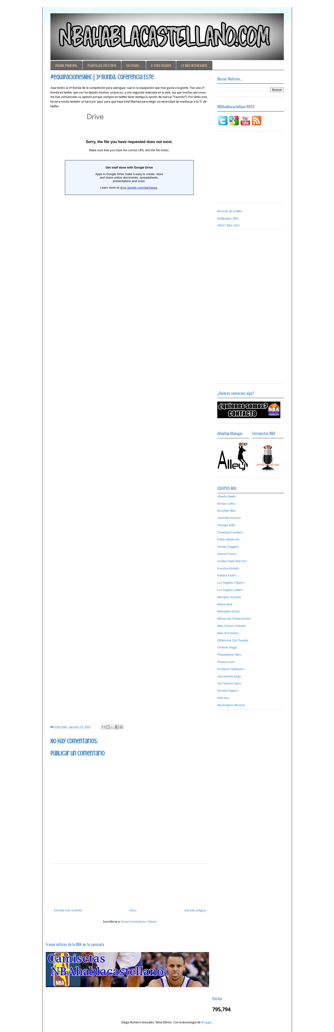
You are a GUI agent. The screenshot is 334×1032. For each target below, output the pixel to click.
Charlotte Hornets (229, 518)
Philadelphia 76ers (229, 655)
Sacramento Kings (229, 676)
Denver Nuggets (228, 547)
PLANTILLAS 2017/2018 (102, 65)
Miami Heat (224, 604)
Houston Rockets (228, 568)
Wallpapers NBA (228, 218)
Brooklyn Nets (226, 511)
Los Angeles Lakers (230, 590)
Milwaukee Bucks (228, 611)
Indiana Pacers (227, 575)
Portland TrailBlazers (231, 669)
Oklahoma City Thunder (233, 640)
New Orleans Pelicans (231, 626)
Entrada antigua (195, 910)
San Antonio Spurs (229, 683)
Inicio (133, 910)
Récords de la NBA (229, 211)
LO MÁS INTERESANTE (194, 65)
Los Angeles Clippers (231, 583)
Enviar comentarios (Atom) (139, 922)
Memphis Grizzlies (229, 597)
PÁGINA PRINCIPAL (66, 65)
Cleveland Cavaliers (230, 532)
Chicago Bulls (226, 525)
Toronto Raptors (228, 691)
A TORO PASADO (161, 65)
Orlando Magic (227, 647)
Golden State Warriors (232, 561)
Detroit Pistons (227, 554)
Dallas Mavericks (228, 539)
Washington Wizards (231, 705)
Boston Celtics (226, 504)
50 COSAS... (133, 65)
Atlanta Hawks (226, 496)
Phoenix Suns (226, 662)
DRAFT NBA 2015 (228, 225)
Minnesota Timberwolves (234, 619)
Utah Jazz (223, 698)
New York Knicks (228, 633)
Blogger (206, 1022)
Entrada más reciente (68, 910)
